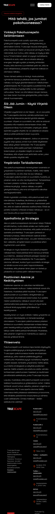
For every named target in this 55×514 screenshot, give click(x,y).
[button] (32, 5)
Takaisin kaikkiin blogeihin (13, 13)
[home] (9, 5)
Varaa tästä (44, 5)
